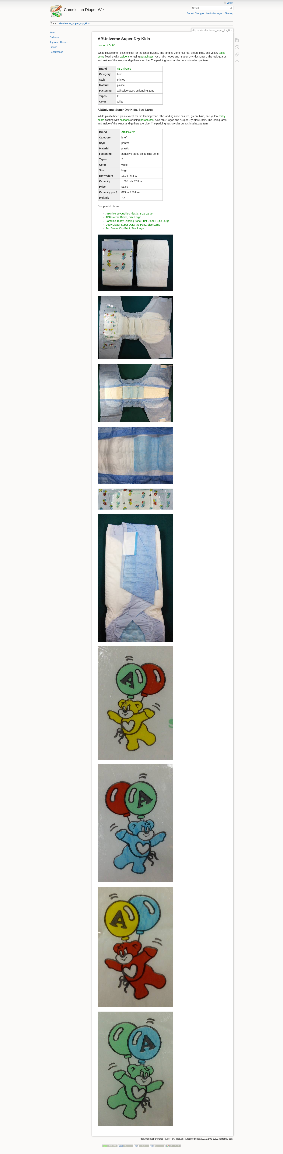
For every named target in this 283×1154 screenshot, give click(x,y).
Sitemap (229, 13)
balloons (125, 56)
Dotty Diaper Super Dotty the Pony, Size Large (133, 224)
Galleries (54, 37)
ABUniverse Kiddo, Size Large (123, 217)
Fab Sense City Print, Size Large (125, 228)
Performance (56, 52)
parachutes (147, 56)
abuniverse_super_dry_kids (74, 23)
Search (231, 8)
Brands (53, 47)
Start (52, 32)
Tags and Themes (59, 42)
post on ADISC (106, 45)
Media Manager (214, 13)
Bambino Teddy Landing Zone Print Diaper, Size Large (137, 220)
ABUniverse (124, 68)
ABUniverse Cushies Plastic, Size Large (129, 213)
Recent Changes (195, 13)
